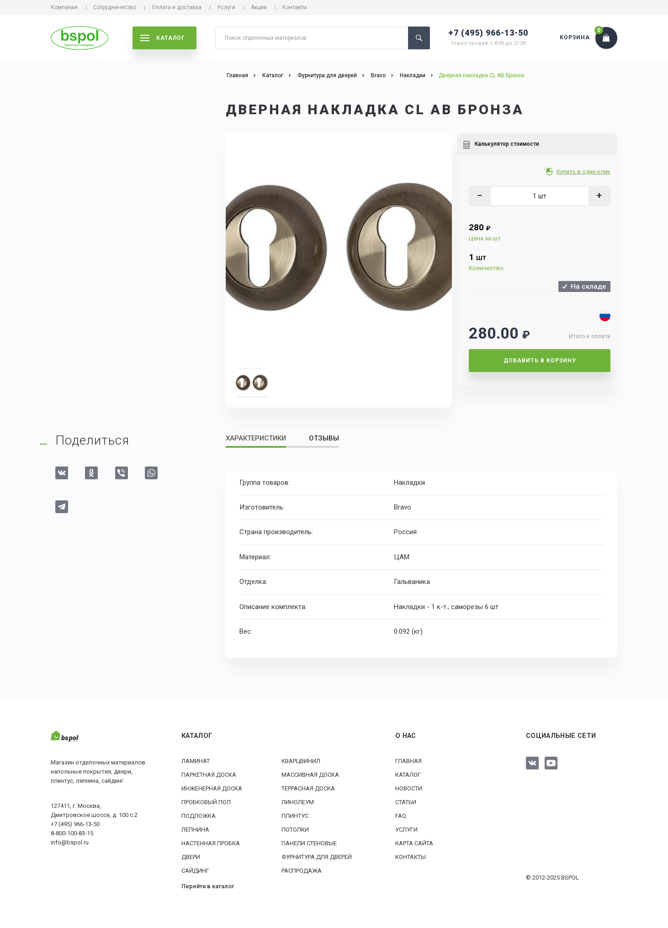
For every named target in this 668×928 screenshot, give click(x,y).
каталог (162, 38)
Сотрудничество (114, 7)
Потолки (295, 829)
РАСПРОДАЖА (301, 870)
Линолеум (297, 802)
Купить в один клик (584, 171)
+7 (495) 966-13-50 (488, 32)
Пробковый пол (206, 802)
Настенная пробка (210, 843)
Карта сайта (414, 843)
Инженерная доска (211, 788)
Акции (259, 7)
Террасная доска (308, 788)
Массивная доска (310, 774)
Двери (190, 857)
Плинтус (294, 815)
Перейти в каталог (207, 886)
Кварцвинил (300, 761)
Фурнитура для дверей (316, 857)
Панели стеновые (309, 843)
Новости (408, 788)
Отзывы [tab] (324, 438)
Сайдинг (195, 870)
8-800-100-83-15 (72, 833)
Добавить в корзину (540, 360)
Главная (408, 761)
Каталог (408, 774)
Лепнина (195, 829)
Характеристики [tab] (256, 438)
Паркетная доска (208, 774)
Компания (64, 7)
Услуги (226, 7)
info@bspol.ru (70, 842)
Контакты (294, 7)
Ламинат (195, 761)
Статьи (405, 802)
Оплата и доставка (176, 7)
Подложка (198, 815)
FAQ (400, 815)
